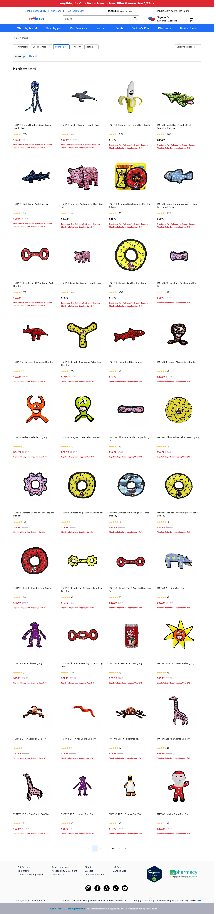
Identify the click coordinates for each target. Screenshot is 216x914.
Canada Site (119, 871)
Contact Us (58, 874)
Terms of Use (80, 900)
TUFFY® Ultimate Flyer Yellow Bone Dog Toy (178, 437)
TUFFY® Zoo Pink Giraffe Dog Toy (173, 738)
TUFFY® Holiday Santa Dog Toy (172, 814)
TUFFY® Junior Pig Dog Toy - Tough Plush (81, 283)
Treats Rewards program (30, 874)
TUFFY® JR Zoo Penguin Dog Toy (125, 814)
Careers (89, 871)
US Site (117, 867)
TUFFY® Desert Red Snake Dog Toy (78, 738)
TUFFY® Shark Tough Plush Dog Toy (30, 204)
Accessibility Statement (64, 871)
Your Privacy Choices (188, 900)
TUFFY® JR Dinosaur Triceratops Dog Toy (33, 362)
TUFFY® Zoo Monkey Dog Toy (27, 663)
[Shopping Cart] (195, 20)
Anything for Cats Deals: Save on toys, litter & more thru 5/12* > (107, 3)
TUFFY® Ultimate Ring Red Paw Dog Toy (33, 588)
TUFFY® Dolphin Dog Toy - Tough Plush (80, 125)
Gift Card (56, 11)
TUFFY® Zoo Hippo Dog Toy (170, 588)
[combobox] (101, 18)
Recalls (67, 900)
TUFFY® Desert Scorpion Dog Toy (29, 738)
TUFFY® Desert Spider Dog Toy (124, 738)
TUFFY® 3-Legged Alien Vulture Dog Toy (176, 362)
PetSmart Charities (95, 874)
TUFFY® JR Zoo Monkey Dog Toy (77, 814)
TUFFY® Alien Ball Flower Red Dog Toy (175, 663)
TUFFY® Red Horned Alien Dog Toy (30, 437)
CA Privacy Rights (164, 900)
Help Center (23, 871)
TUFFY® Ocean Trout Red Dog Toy (126, 362)
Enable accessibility (35, 11)
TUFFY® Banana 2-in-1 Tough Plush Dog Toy (130, 125)
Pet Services (24, 867)
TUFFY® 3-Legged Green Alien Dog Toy (80, 437)
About (88, 867)
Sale (16, 37)
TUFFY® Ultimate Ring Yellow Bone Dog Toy (82, 512)
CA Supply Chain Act (141, 900)
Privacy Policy (97, 900)
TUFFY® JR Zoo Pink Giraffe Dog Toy (31, 814)
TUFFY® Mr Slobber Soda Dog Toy (125, 663)
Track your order (75, 11)
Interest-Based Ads (117, 900)
